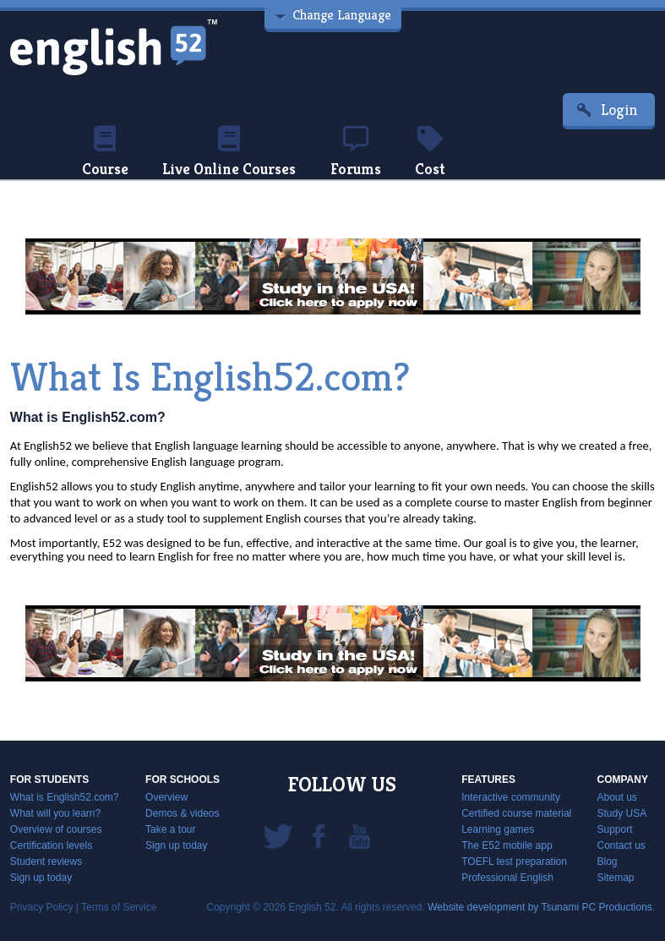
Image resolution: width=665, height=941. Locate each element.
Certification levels (51, 845)
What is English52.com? (64, 797)
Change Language (341, 15)
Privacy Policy (42, 907)
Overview (166, 797)
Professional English (507, 878)
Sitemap (615, 878)
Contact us (621, 845)
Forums (355, 152)
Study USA (621, 813)
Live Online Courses (229, 152)
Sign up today (41, 878)
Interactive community (510, 797)
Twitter (278, 835)
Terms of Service (118, 907)
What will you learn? (55, 813)
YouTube (359, 835)
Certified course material (516, 813)
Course (105, 152)
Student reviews (46, 861)
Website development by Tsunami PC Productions (540, 907)
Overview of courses (56, 829)
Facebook (319, 835)
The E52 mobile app (506, 845)
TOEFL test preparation (514, 861)
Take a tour (170, 829)
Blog (607, 861)
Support (614, 829)
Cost (430, 152)
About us (616, 797)
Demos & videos (182, 813)
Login (619, 109)
